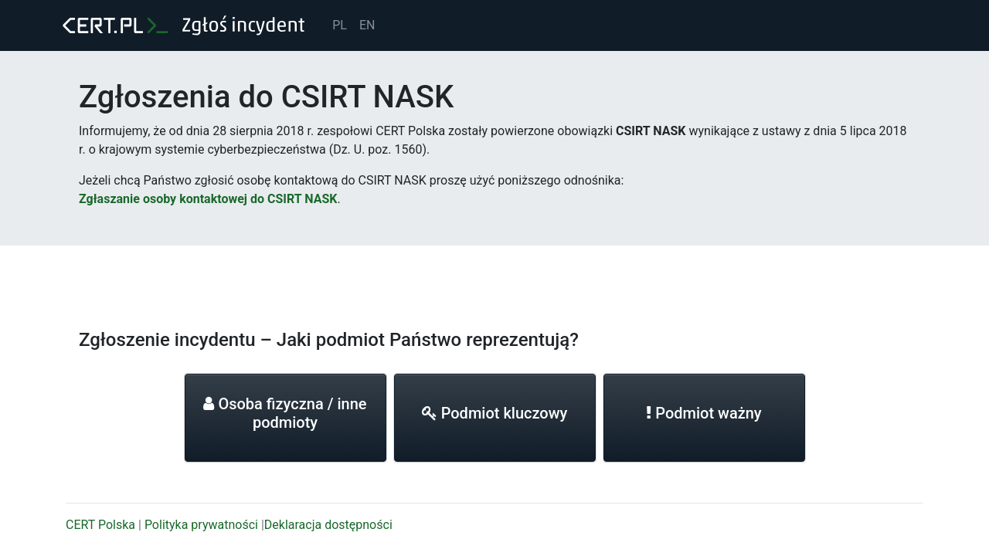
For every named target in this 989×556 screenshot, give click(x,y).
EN (367, 25)
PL (339, 25)
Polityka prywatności (201, 524)
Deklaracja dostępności (328, 524)
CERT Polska (100, 524)
